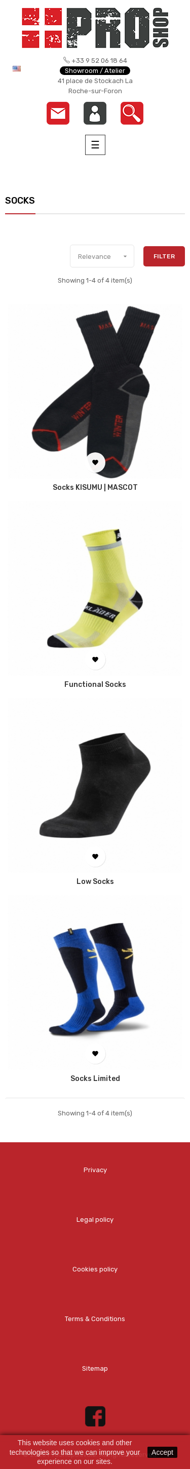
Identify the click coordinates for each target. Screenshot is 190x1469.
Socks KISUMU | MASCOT (95, 488)
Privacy (95, 1170)
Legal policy (95, 1219)
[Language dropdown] (24, 68)
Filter (164, 256)
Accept (162, 1452)
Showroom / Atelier (95, 70)
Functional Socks (95, 685)
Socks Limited (95, 1079)
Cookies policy (95, 1269)
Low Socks (95, 882)
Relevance (106, 256)
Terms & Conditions (95, 1319)
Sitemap (95, 1368)
